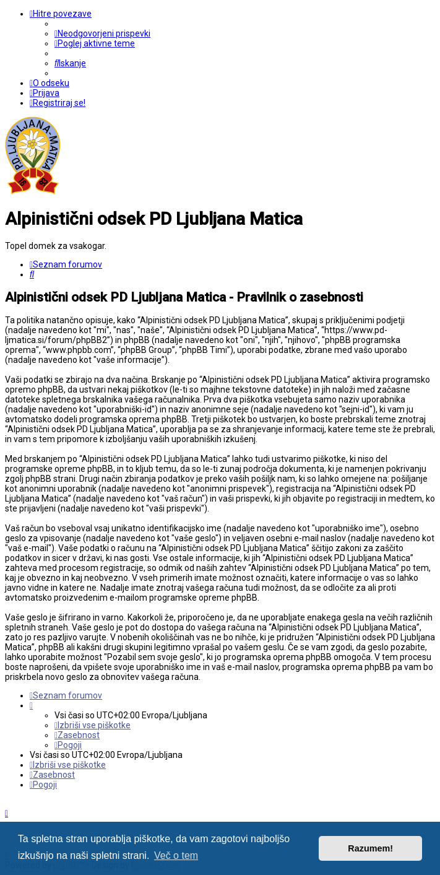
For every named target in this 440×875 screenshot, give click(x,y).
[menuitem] (102, 33)
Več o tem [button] (176, 855)
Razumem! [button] (370, 848)
